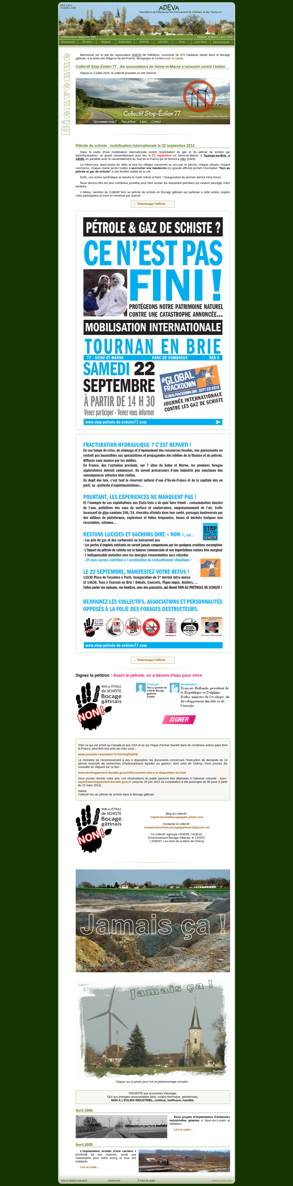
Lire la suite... (183, 1129)
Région (106, 42)
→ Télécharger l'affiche (149, 203)
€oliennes (125, 42)
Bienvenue (68, 42)
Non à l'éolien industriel (74, 1180)
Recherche (114, 1180)
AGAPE (163, 42)
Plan (182, 42)
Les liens (201, 42)
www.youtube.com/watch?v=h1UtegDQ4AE (108, 754)
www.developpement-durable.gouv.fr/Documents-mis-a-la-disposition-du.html (132, 772)
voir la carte (174, 58)
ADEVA (144, 42)
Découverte (221, 42)
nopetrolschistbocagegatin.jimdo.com (176, 817)
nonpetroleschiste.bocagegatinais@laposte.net (177, 827)
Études (86, 42)
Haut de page (146, 1180)
